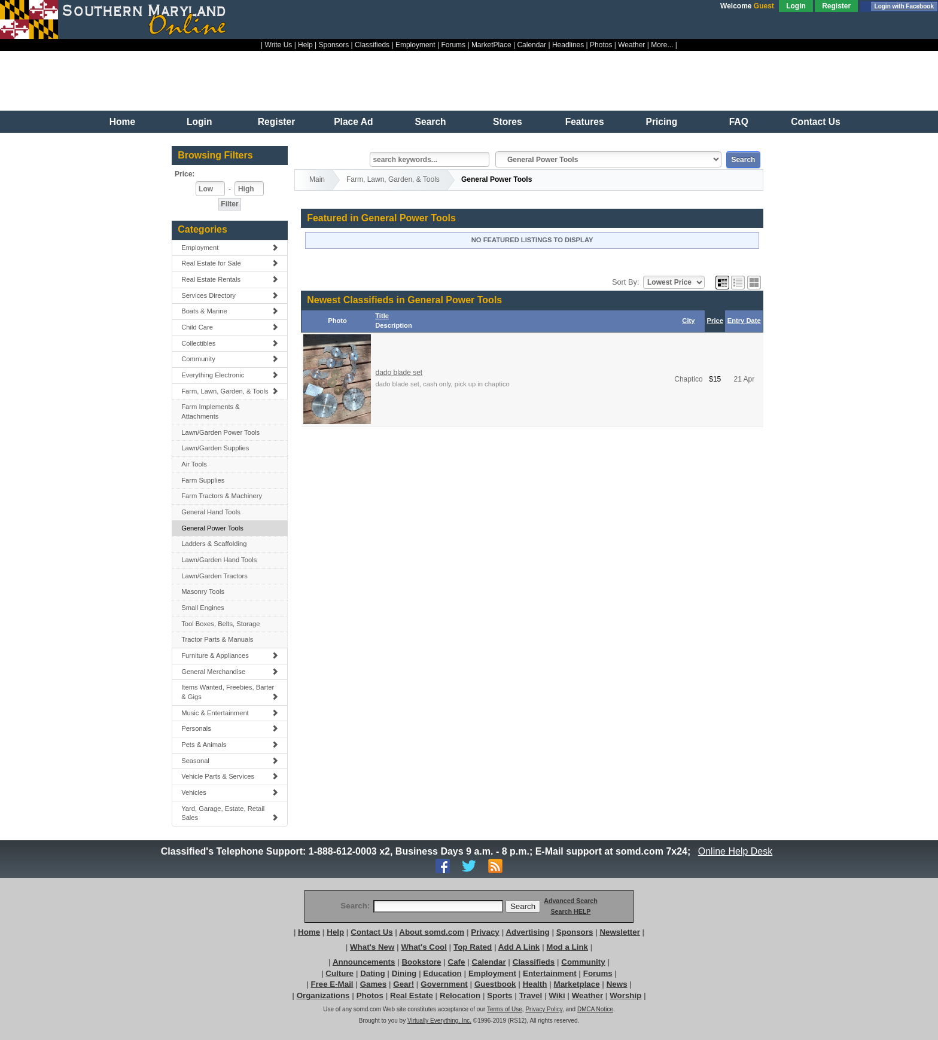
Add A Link (519, 947)
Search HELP (570, 911)
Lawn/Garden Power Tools (220, 432)
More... (662, 45)
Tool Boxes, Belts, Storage (220, 623)
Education (442, 973)
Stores (507, 122)
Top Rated (472, 947)
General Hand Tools (210, 512)
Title (382, 315)
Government (444, 984)
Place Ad (353, 122)
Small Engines (202, 607)
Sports (499, 995)
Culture (339, 973)
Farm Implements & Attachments (210, 411)
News (617, 984)
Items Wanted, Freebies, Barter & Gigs (229, 692)
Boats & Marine (229, 311)
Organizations (323, 995)
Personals (229, 728)
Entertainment (550, 973)
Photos (601, 45)
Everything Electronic (229, 375)
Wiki (557, 995)
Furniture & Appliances (229, 655)
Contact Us (815, 122)
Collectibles (229, 343)
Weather (631, 45)
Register (836, 6)
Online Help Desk (735, 851)
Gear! (403, 984)
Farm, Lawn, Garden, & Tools (229, 391)
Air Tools (194, 464)
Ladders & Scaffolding (213, 543)
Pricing (662, 122)
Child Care (229, 327)
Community (229, 358)
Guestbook (495, 984)
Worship (625, 995)
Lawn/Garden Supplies (215, 448)
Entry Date (744, 320)
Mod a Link (567, 947)
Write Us (279, 45)
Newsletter (619, 932)
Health (535, 984)
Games (373, 984)
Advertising (527, 932)
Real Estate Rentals (229, 279)
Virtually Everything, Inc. (439, 1020)
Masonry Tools (202, 591)
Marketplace (577, 984)
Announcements (364, 961)
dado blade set (398, 372)
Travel (531, 995)
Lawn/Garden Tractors (214, 576)
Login (796, 6)
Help (305, 45)
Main (317, 179)
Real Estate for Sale (229, 263)
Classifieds (372, 45)
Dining (404, 973)
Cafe (456, 961)
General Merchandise (229, 671)
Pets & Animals (229, 744)
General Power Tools (212, 528)
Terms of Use (504, 1009)
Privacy (485, 932)
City (688, 320)
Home (122, 122)
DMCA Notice (595, 1009)
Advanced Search (570, 900)
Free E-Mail (331, 984)
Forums (453, 45)
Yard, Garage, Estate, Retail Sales (229, 813)
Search (430, 122)
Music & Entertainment (229, 712)
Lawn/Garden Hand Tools (219, 559)
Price (715, 320)
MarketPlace (491, 45)
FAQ (738, 122)
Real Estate (411, 995)
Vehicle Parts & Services (229, 776)
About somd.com (431, 932)
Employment (415, 45)
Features (584, 122)
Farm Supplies (202, 480)
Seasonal (229, 760)
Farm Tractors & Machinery (221, 495)
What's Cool (423, 947)
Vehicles (229, 792)
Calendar (531, 45)
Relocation (460, 995)
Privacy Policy (543, 1009)
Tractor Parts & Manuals (217, 639)
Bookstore (421, 961)
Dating (372, 973)
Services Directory (229, 295)
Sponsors (334, 45)
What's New (372, 947)
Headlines (568, 45)
